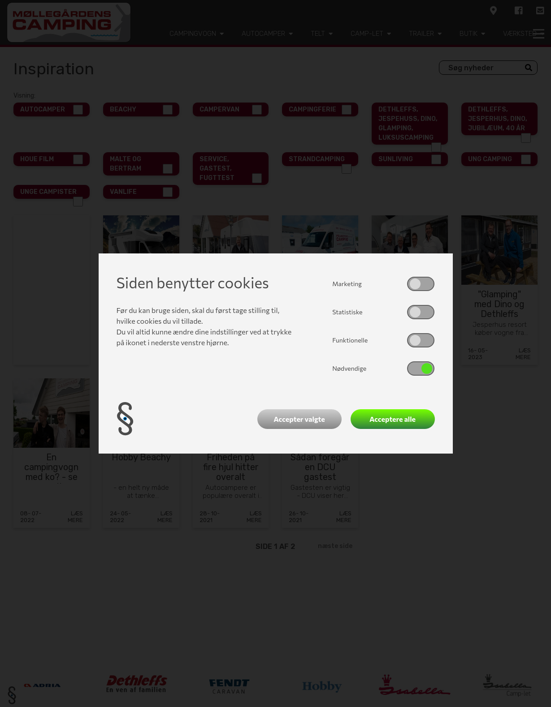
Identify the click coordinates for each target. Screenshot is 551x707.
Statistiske (347, 312)
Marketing (347, 283)
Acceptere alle (392, 419)
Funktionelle (350, 340)
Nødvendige (349, 368)
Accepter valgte (299, 419)
